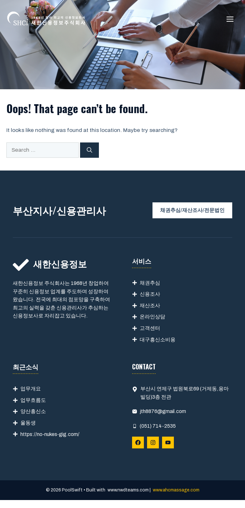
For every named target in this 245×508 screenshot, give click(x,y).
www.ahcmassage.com (176, 490)
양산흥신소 (33, 411)
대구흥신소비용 (157, 339)
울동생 (28, 422)
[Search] (89, 150)
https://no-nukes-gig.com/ (49, 434)
